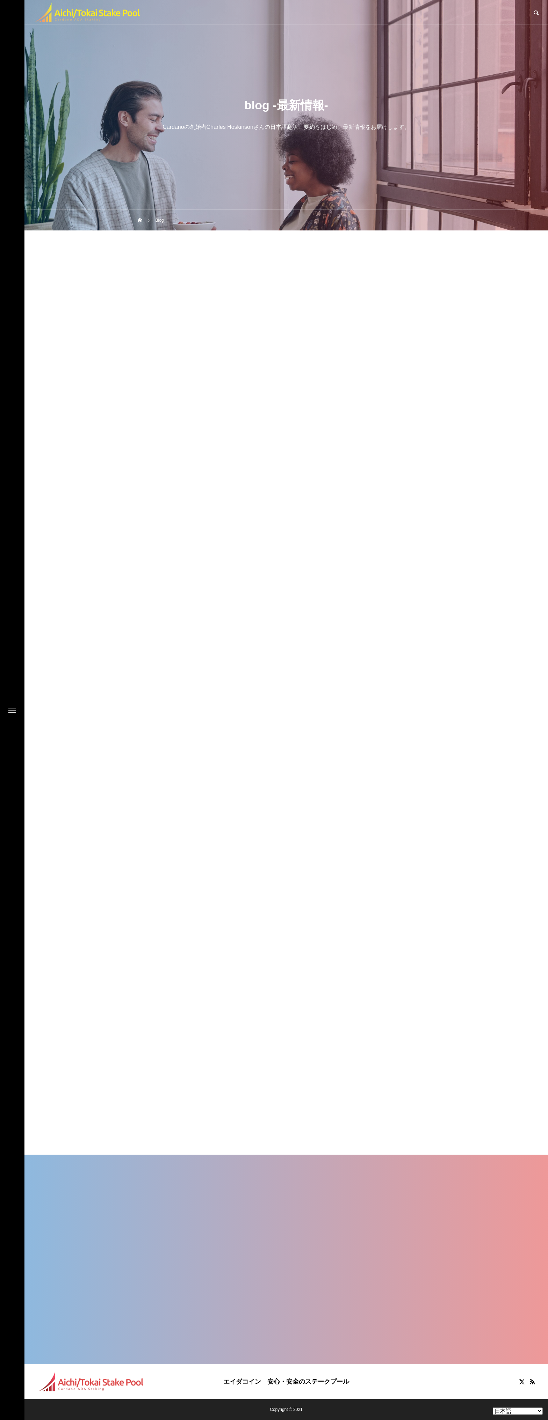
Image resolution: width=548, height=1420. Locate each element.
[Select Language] (518, 1411)
